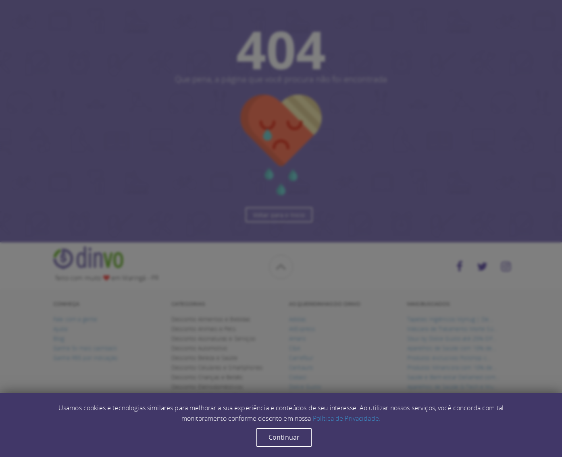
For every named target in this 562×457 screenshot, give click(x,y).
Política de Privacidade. (347, 418)
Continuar (284, 437)
